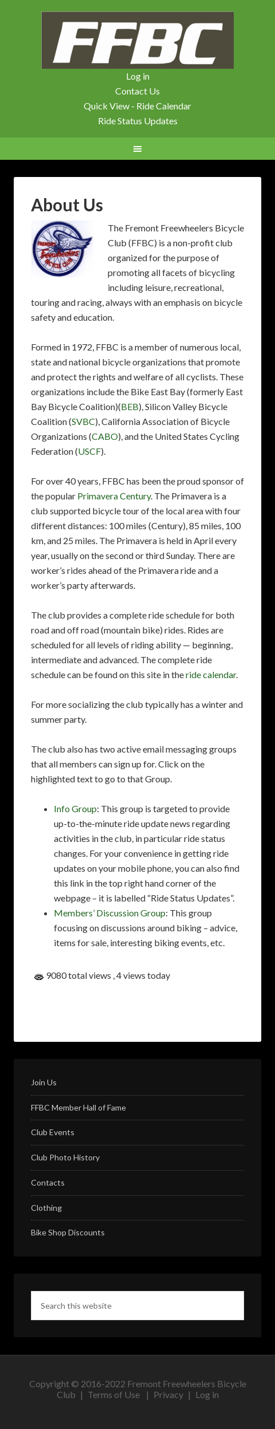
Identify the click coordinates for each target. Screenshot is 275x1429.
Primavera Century (114, 495)
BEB (130, 406)
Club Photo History (65, 1157)
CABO (105, 436)
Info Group (75, 808)
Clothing (46, 1208)
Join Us (44, 1082)
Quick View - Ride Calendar (137, 105)
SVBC (83, 421)
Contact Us (137, 90)
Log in (138, 75)
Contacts (48, 1182)
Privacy (168, 1394)
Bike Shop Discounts (68, 1232)
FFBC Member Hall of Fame (78, 1107)
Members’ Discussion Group (110, 912)
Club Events (52, 1132)
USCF (89, 451)
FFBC (137, 40)
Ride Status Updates (138, 120)
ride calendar (211, 674)
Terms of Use (114, 1394)
